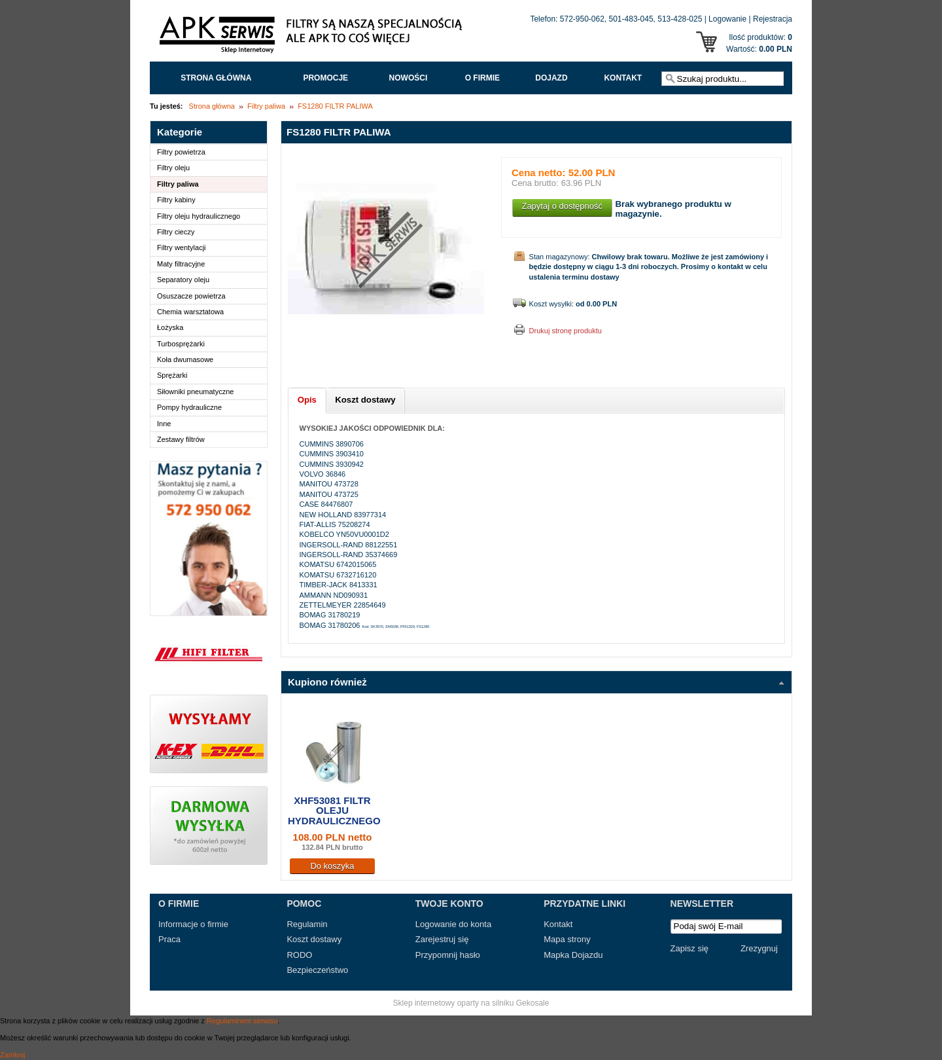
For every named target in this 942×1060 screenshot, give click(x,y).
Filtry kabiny (176, 200)
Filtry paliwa (266, 106)
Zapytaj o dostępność (561, 206)
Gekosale (533, 1003)
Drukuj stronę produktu (565, 331)
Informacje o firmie (193, 924)
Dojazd (551, 77)
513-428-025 (679, 19)
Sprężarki (172, 375)
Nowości (408, 77)
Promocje (325, 77)
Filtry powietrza (181, 152)
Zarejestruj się (442, 939)
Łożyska (170, 327)
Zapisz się (690, 948)
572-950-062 (582, 19)
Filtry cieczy (175, 232)
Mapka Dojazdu (573, 955)
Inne (164, 424)
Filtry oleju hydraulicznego (198, 216)
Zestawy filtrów (181, 439)
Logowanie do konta (453, 924)
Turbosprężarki (181, 344)
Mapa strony (567, 939)
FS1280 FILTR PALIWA (335, 106)
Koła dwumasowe (185, 359)
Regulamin (307, 924)
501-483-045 (631, 19)
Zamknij (13, 1055)
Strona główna (216, 77)
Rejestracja (772, 19)
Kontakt (623, 77)
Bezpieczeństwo (317, 970)
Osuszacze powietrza (191, 296)
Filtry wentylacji (181, 247)
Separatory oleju (183, 279)
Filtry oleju (173, 168)
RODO (299, 955)
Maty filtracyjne (181, 264)
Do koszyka (332, 866)
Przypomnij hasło (447, 955)
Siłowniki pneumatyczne (195, 391)
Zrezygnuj (759, 948)
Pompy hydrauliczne (189, 407)
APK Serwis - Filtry (313, 38)
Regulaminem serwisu (242, 1021)
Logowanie (727, 19)
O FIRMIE (482, 77)
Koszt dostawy (314, 939)
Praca (169, 939)
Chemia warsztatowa (190, 312)
